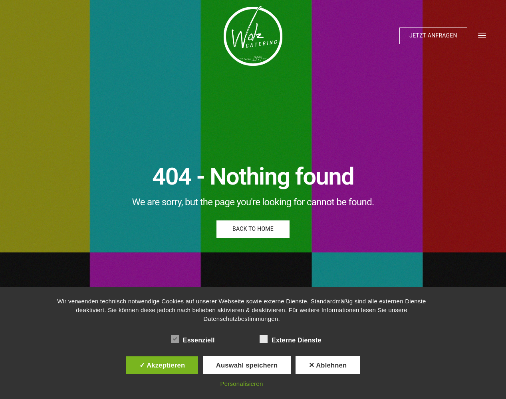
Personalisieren (241, 383)
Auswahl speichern (247, 365)
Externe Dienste (290, 339)
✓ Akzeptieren (162, 365)
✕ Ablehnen (328, 365)
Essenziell (193, 339)
